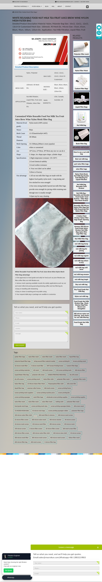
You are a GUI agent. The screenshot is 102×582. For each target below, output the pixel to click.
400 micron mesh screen (57, 438)
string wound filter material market (44, 361)
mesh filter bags (38, 397)
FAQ (53, 6)
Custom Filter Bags (81, 89)
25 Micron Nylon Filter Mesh (36, 384)
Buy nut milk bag (81, 284)
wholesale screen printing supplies (56, 397)
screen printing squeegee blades (60, 406)
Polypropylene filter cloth (56, 384)
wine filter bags (81, 169)
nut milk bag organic (81, 256)
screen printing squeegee (22, 397)
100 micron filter (80, 370)
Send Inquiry (19, 345)
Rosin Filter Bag (81, 144)
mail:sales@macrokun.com (64, 1)
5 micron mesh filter (37, 366)
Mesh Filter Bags (32, 12)
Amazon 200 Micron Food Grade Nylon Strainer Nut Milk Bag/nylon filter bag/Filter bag (81, 230)
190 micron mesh (69, 424)
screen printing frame (64, 388)
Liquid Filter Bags (81, 107)
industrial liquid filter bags (23, 361)
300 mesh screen (49, 388)
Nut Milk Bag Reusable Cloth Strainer (81, 186)
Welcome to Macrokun (20, 1)
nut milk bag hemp (81, 244)
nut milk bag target (81, 279)
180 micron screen (55, 424)
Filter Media (37, 6)
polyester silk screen (38, 375)
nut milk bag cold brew (81, 268)
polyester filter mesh (63, 379)
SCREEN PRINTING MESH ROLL (57, 375)
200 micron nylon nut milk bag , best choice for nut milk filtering (81, 315)
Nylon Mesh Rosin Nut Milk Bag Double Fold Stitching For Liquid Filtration (81, 176)
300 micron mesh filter (21, 438)
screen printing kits (64, 393)
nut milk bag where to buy (81, 262)
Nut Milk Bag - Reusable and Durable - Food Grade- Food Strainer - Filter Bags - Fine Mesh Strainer (81, 196)
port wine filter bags (81, 164)
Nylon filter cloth (48, 379)
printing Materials (21, 6)
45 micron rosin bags (38, 411)
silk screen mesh (79, 406)
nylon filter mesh (33, 357)
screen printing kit (64, 361)
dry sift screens (19, 379)
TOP (99, 38)
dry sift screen (74, 375)
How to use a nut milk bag (81, 153)
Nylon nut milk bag (81, 296)
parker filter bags (20, 357)
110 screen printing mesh (63, 370)
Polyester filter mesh (81, 54)
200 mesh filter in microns (47, 415)
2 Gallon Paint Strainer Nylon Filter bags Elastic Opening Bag (81, 218)
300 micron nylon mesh (39, 420)
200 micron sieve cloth (60, 433)
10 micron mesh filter (21, 366)
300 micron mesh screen (39, 438)
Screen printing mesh (79, 361)
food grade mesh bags (21, 406)
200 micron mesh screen (65, 415)
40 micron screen (70, 420)
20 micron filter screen (52, 429)
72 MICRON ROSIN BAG (22, 411)
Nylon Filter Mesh (81, 71)
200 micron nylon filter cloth (41, 433)
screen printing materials (22, 370)
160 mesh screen (47, 370)
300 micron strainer (55, 420)
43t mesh (36, 370)
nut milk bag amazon (81, 274)
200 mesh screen (36, 442)
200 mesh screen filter (69, 429)
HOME (16, 12)
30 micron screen (75, 433)
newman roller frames (34, 388)
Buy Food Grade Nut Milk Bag (81, 290)
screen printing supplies (78, 397)
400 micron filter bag (21, 442)
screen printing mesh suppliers (24, 393)
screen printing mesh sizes (39, 406)
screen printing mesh (33, 379)
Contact (76, 1)
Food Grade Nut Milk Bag (81, 323)
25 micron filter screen (21, 420)
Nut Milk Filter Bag (81, 239)
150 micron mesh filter (39, 424)
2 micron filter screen (35, 429)
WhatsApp (10, 577)
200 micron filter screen (22, 433)
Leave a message (66, 547)
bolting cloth (59, 402)
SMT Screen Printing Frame (55, 366)
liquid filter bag (74, 357)
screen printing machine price (46, 393)
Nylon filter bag (19, 384)
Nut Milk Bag (81, 125)
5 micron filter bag (50, 442)
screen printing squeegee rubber (58, 411)
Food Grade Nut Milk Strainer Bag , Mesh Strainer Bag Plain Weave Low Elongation (81, 305)
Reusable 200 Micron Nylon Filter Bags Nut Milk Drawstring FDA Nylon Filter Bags (81, 208)
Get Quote (8, 570)
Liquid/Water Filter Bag (22, 375)
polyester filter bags (78, 411)
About (60, 6)
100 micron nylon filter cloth (23, 415)
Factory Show (85, 1)
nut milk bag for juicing (81, 250)
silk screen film (71, 384)
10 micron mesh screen (22, 424)
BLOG (46, 6)
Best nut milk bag (81, 159)
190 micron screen (20, 429)
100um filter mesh (74, 438)
